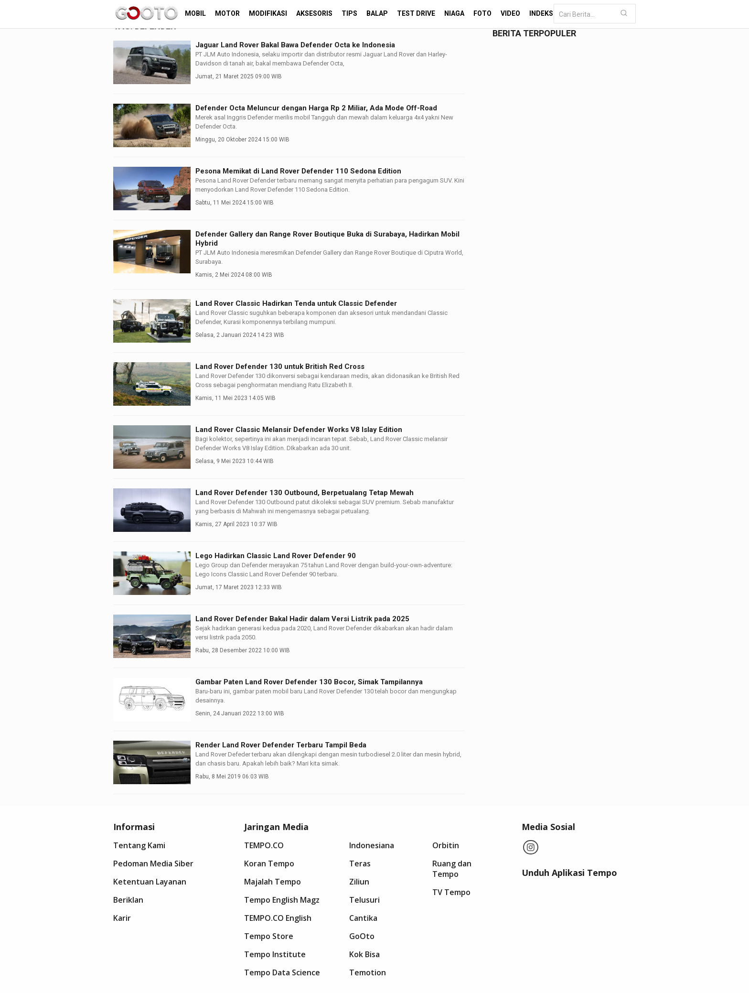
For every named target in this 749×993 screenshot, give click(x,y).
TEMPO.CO (264, 845)
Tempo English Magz (282, 900)
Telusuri (364, 900)
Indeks (541, 13)
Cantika (363, 918)
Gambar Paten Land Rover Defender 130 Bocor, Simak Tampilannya (309, 682)
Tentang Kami (139, 845)
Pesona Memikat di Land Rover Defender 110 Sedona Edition (298, 171)
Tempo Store (268, 936)
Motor (227, 13)
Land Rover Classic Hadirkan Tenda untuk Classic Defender (296, 303)
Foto (482, 13)
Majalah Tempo (272, 881)
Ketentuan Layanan (149, 881)
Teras (360, 863)
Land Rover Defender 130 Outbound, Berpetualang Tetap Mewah (304, 492)
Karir (122, 918)
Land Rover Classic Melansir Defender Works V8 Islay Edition (298, 429)
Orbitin (445, 845)
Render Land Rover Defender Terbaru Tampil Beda (280, 745)
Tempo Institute (275, 954)
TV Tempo (451, 892)
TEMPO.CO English (277, 918)
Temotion (367, 972)
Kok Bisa (364, 954)
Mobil (195, 13)
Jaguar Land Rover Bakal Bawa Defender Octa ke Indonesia (295, 45)
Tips (349, 13)
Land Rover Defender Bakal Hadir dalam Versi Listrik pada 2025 (302, 619)
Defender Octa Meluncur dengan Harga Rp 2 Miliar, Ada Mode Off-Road (316, 108)
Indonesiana (371, 845)
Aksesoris (314, 13)
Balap (377, 13)
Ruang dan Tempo (451, 868)
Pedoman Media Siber (153, 863)
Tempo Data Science (282, 972)
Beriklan (128, 900)
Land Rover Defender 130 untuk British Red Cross (279, 366)
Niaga (454, 13)
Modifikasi (268, 13)
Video (510, 13)
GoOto (361, 936)
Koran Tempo (269, 863)
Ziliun (359, 881)
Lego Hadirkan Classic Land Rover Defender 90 (275, 555)
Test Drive (416, 13)
